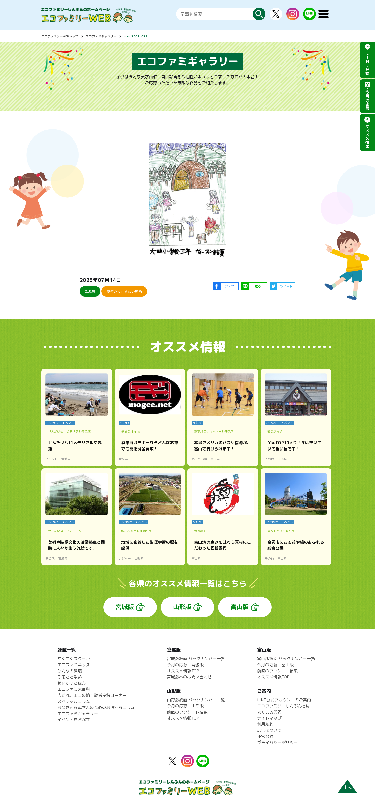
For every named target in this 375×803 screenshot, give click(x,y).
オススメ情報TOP (183, 671)
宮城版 (125, 607)
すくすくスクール (73, 658)
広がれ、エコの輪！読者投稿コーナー (92, 695)
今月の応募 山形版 (185, 706)
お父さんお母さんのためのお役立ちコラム (96, 707)
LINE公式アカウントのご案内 (284, 700)
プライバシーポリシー (277, 742)
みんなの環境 (69, 671)
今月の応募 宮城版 (185, 665)
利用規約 (265, 724)
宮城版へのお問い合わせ (189, 677)
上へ (347, 787)
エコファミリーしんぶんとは (283, 706)
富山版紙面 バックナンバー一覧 (286, 658)
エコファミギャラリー (101, 36)
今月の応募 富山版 (275, 665)
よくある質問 (269, 712)
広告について (269, 730)
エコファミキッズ (73, 665)
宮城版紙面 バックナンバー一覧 (196, 658)
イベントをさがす (73, 719)
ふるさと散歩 (69, 677)
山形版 (182, 607)
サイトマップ (269, 718)
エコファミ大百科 (73, 689)
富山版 (239, 607)
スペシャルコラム (73, 701)
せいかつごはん (71, 683)
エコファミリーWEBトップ (59, 36)
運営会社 (265, 736)
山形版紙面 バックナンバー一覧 (196, 700)
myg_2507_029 (135, 36)
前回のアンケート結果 (187, 712)
